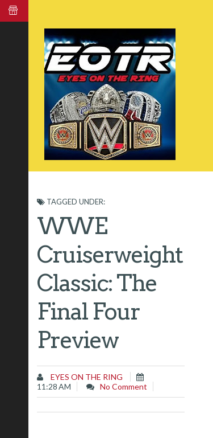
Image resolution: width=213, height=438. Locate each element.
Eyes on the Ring (86, 377)
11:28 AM (54, 386)
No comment (123, 386)
